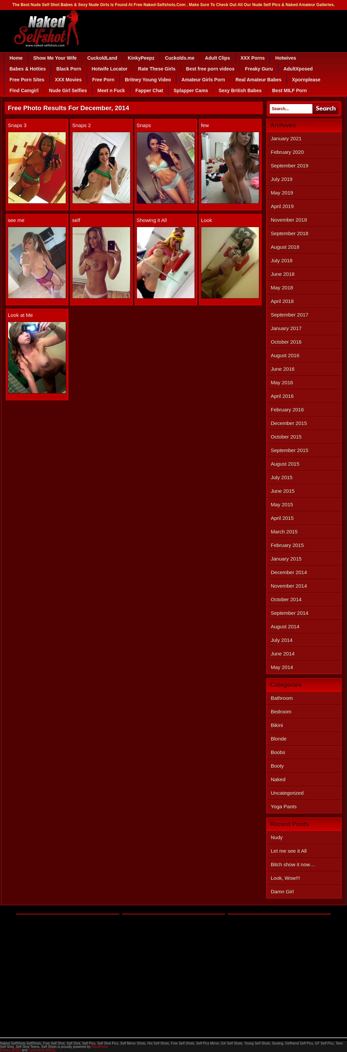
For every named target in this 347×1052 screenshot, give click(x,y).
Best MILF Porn (289, 90)
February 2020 (287, 152)
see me (16, 220)
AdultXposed (297, 69)
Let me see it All (289, 851)
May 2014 (282, 667)
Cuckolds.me (180, 58)
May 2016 (282, 382)
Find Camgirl (24, 90)
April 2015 (282, 518)
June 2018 (282, 274)
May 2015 (282, 504)
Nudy (277, 837)
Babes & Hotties (27, 69)
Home (16, 58)
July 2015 (281, 477)
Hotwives (285, 58)
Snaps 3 (17, 125)
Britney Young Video (148, 79)
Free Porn (103, 79)
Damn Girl (282, 891)
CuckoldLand (102, 58)
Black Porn (68, 69)
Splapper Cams (191, 90)
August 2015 (285, 464)
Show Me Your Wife (55, 58)
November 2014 (289, 586)
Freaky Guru (259, 69)
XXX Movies (68, 79)
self (76, 220)
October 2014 (286, 599)
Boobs (278, 752)
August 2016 (285, 355)
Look (206, 220)
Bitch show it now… (293, 864)
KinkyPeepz (141, 58)
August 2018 (285, 247)
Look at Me (20, 315)
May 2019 (282, 193)
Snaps (144, 125)
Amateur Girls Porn (203, 79)
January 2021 (286, 138)
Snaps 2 (81, 125)
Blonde (279, 739)
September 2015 (289, 450)
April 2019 (282, 206)
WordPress (99, 1047)
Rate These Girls (157, 69)
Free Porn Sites (26, 79)
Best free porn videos (210, 69)
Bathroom (282, 698)
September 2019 (289, 165)
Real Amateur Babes (259, 79)
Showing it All (152, 220)
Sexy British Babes (240, 90)
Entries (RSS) (10, 1050)
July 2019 (281, 179)
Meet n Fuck (111, 90)
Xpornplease (306, 79)
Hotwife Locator (110, 69)
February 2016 (287, 409)
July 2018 (281, 260)
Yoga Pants (284, 806)
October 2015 (286, 437)
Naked (278, 779)
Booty (277, 766)
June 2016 (282, 369)
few (205, 125)
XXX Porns (253, 58)
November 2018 (289, 220)
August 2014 (285, 626)
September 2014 (289, 613)
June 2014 (282, 653)
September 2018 (289, 233)
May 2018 (282, 287)
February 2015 (287, 545)
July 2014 (281, 640)
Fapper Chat (149, 90)
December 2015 (289, 423)
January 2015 (286, 559)
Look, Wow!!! (285, 878)
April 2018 (282, 301)
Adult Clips (217, 58)
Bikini (277, 725)
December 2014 (289, 572)
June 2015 (282, 491)
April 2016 (282, 396)
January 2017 (286, 328)
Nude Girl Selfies (68, 90)
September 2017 (289, 315)
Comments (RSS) (41, 1050)
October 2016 (286, 342)
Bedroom (281, 711)
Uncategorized (287, 793)
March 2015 (284, 531)
